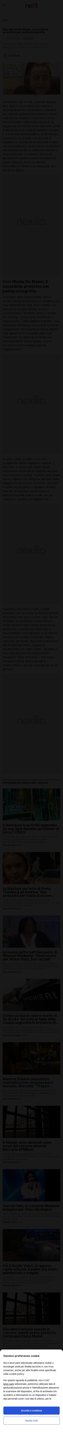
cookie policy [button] (16, 1373)
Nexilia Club (31, 1420)
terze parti (8, 1384)
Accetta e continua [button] (31, 1410)
